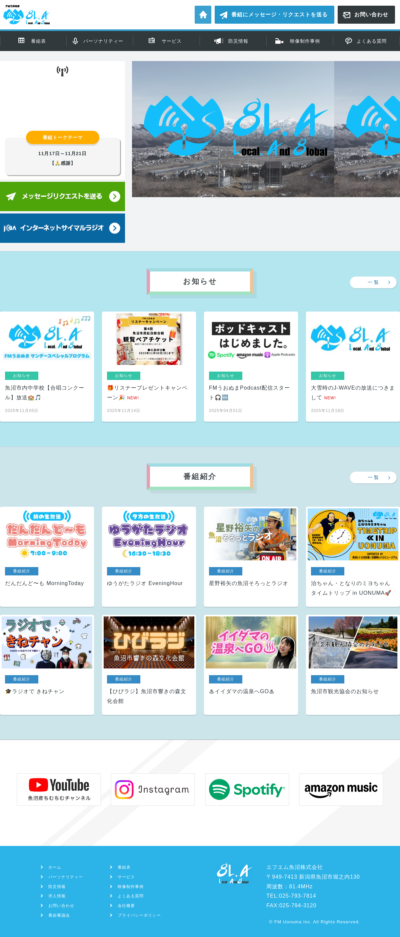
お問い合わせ (371, 14)
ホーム (203, 15)
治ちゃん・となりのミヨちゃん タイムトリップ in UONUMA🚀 (353, 556)
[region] (266, 151)
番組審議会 (59, 915)
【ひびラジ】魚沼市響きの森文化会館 (149, 664)
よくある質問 (372, 41)
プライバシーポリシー (139, 915)
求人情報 (57, 896)
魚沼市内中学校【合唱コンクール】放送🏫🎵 (47, 366)
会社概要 (126, 905)
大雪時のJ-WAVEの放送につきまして (353, 366)
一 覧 (373, 282)
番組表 (38, 41)
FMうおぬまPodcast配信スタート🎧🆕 (251, 366)
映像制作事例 (305, 41)
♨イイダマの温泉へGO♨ (251, 664)
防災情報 (238, 41)
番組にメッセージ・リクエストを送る (279, 14)
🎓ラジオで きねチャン (47, 664)
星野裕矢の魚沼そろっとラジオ (251, 556)
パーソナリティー (103, 41)
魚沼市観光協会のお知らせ (353, 664)
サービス (172, 41)
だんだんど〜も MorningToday (47, 556)
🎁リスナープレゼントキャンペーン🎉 (149, 366)
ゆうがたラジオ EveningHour (149, 556)
